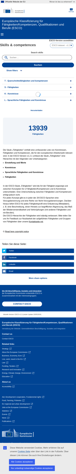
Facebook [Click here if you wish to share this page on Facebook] (12, 258)
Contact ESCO (7, 339)
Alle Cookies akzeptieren (22, 462)
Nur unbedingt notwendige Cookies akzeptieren (32, 468)
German (71, 10)
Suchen (38, 65)
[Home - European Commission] (14, 10)
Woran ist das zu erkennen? (62, 2)
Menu (2, 34)
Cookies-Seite (24, 451)
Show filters (12, 70)
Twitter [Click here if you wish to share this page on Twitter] (11, 251)
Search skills (37, 52)
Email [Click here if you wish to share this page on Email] (11, 271)
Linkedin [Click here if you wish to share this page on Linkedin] (12, 264)
